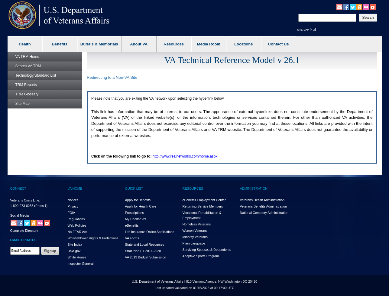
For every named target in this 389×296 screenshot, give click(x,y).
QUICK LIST (134, 188)
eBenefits (132, 225)
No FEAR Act (77, 232)
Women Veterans (195, 230)
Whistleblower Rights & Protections (93, 238)
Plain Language (194, 243)
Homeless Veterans (197, 224)
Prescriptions (134, 213)
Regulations (76, 219)
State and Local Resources (144, 244)
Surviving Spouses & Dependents (207, 249)
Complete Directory (24, 230)
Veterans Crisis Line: (25, 200)
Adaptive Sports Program (201, 256)
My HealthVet (135, 219)
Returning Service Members (203, 206)
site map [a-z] (306, 29)
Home (27, 57)
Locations (243, 44)
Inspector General (81, 263)
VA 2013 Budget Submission (145, 257)
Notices (73, 200)
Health (25, 44)
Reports (26, 85)
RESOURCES (193, 188)
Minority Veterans (195, 237)
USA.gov (74, 251)
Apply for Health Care (140, 206)
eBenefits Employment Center (204, 200)
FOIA (71, 213)
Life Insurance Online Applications (149, 232)
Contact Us (278, 44)
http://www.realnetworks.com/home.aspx (185, 156)
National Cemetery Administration (264, 213)
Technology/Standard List (35, 75)
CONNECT (18, 188)
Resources (174, 44)
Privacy (73, 206)
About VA (138, 44)
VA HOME (75, 188)
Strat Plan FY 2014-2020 (143, 251)
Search (28, 66)
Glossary (27, 94)
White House (77, 257)
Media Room (208, 44)
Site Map (22, 103)
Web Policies (77, 225)
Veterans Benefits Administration (263, 206)
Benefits (59, 44)
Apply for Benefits (138, 200)
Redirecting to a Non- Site (112, 77)
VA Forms (132, 238)
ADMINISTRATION (254, 188)
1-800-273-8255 (22, 206)
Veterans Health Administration (262, 200)
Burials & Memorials (99, 44)
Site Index (75, 244)
